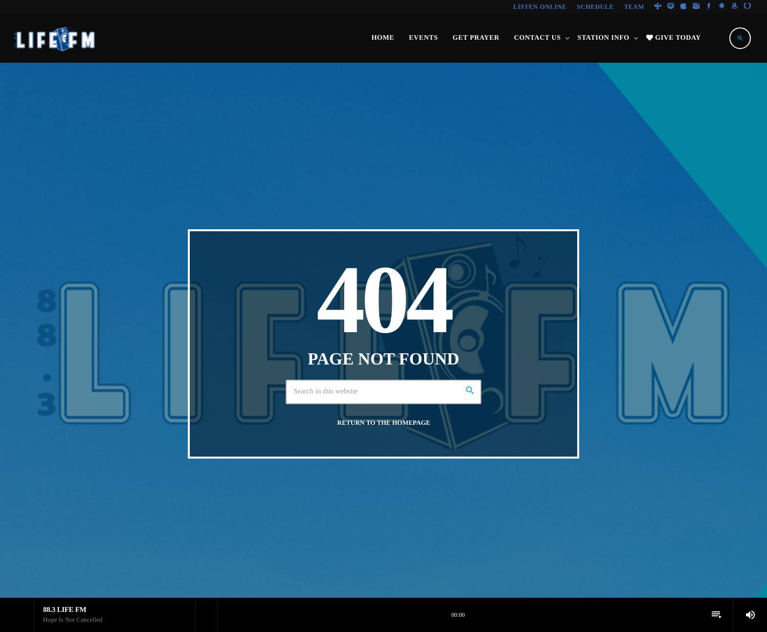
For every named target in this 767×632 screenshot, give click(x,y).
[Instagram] (696, 6)
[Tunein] (658, 6)
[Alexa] (747, 6)
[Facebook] (709, 6)
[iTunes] (683, 6)
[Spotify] (671, 6)
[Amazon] (735, 6)
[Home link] (55, 38)
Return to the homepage (383, 422)
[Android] (722, 6)
